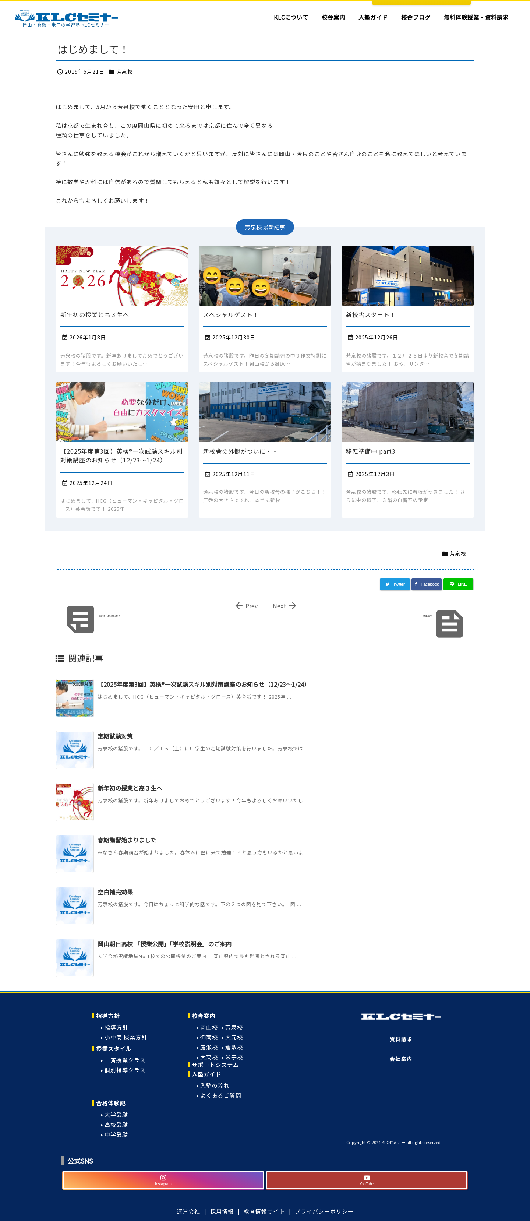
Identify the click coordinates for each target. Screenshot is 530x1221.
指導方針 (108, 1015)
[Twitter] (395, 584)
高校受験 (116, 1124)
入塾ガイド (206, 1074)
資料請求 (401, 1039)
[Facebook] (426, 584)
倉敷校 (234, 1047)
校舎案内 (203, 1015)
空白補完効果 (115, 891)
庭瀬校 (209, 1047)
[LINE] (458, 584)
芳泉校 (124, 71)
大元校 (234, 1037)
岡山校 (209, 1027)
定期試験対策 (115, 736)
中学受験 (116, 1134)
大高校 (209, 1057)
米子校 (234, 1057)
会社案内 (401, 1058)
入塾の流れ (215, 1085)
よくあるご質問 (220, 1095)
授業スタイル (113, 1048)
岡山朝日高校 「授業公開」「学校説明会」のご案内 (165, 943)
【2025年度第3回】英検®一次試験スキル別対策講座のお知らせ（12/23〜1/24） (204, 684)
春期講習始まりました (127, 839)
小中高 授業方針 (126, 1037)
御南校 (209, 1037)
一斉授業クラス (125, 1060)
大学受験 (116, 1114)
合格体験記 (111, 1103)
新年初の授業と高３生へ (130, 788)
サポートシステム (215, 1064)
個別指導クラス (125, 1070)
